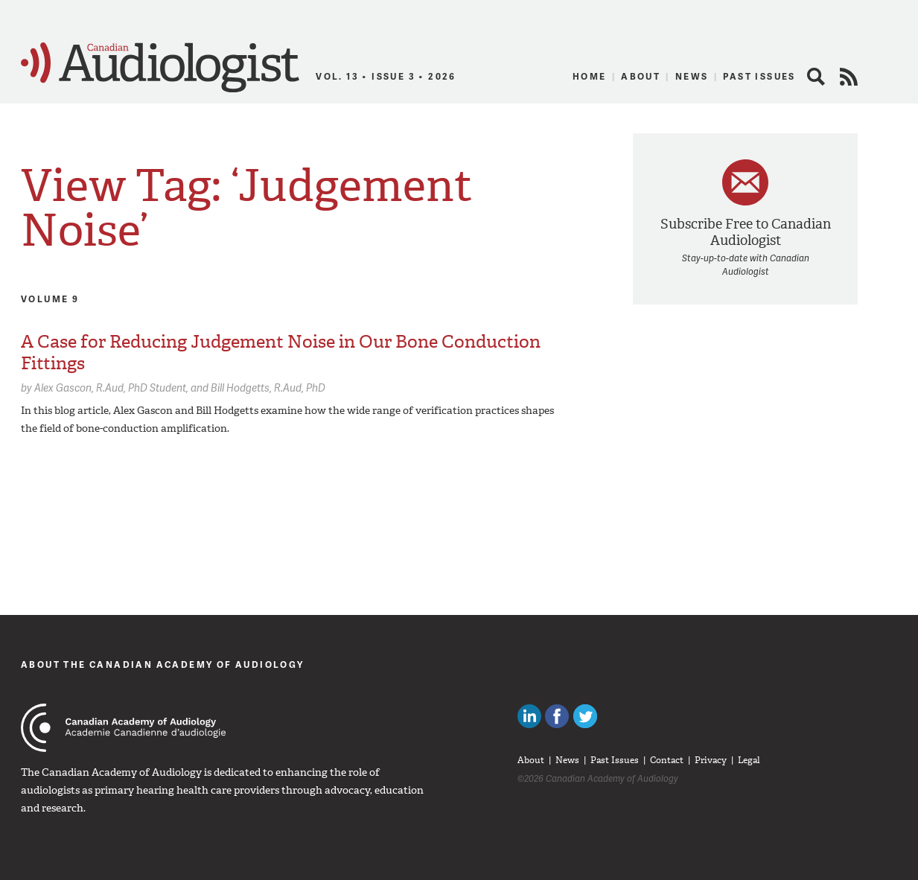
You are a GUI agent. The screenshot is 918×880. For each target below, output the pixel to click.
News (692, 76)
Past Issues (759, 76)
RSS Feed (849, 77)
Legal (749, 760)
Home (590, 76)
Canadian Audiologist (160, 67)
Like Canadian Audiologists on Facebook (557, 716)
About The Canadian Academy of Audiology (163, 664)
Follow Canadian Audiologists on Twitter (585, 716)
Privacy (711, 760)
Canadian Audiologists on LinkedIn (529, 716)
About (640, 76)
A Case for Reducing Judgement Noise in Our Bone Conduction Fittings (281, 352)
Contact (666, 760)
